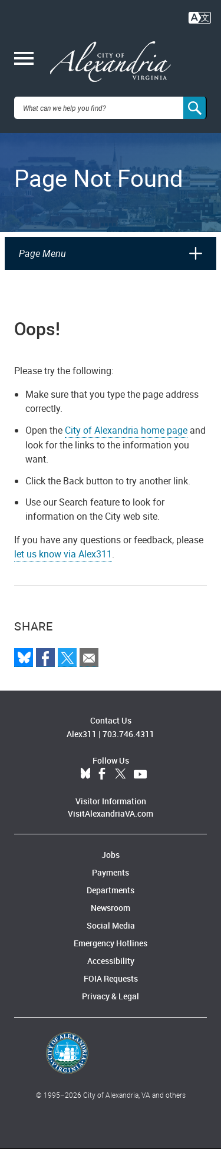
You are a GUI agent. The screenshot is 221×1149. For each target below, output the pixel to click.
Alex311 (82, 733)
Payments (110, 872)
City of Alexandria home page (126, 430)
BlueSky (85, 774)
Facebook (102, 774)
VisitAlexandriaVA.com (110, 813)
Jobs (110, 854)
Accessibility (110, 960)
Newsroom (110, 907)
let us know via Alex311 (63, 553)
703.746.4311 (128, 733)
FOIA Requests (111, 978)
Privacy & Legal (110, 996)
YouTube (140, 774)
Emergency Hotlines (110, 943)
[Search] (195, 108)
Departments (110, 890)
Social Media (111, 925)
